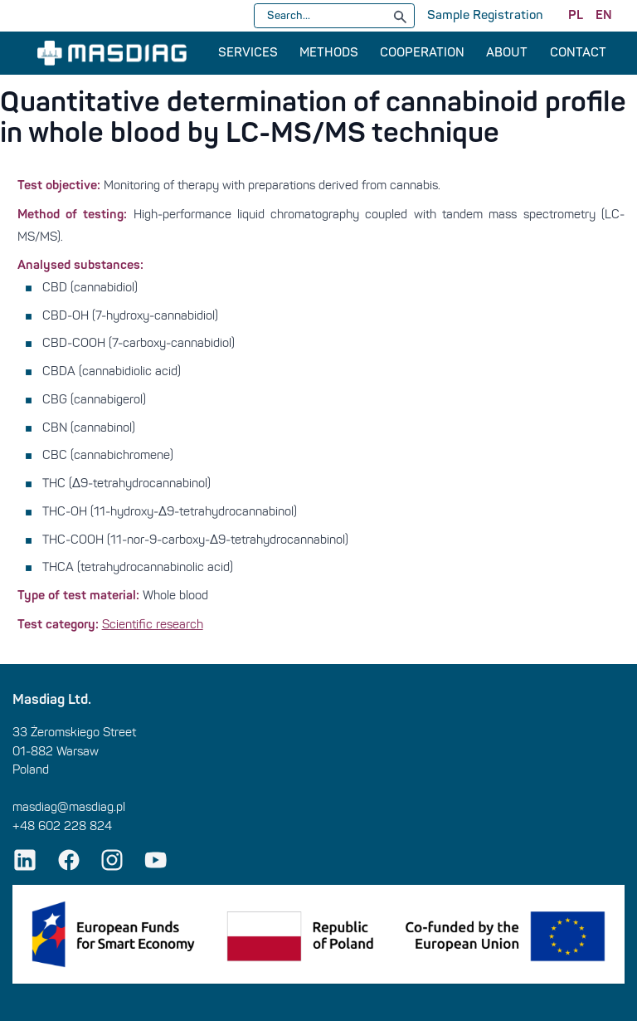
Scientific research (152, 624)
